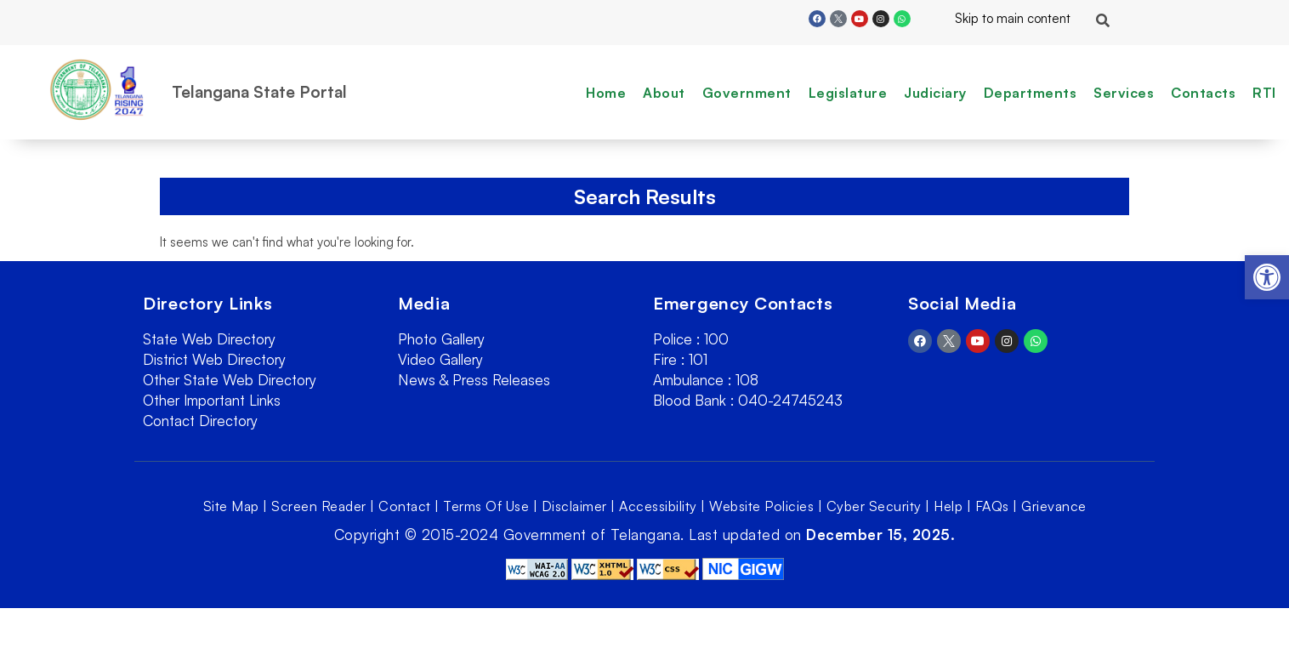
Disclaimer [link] (574, 506)
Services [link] (1123, 92)
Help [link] (948, 506)
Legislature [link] (848, 92)
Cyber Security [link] (874, 506)
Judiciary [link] (935, 92)
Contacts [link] (1203, 92)
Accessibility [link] (658, 506)
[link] (1267, 277)
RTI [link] (1264, 92)
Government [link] (747, 92)
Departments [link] (1030, 92)
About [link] (664, 92)
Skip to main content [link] (999, 18)
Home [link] (606, 92)
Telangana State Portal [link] (259, 92)
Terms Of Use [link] (486, 506)
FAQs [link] (992, 506)
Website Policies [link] (761, 506)
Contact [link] (404, 506)
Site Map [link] (231, 506)
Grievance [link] (1054, 506)
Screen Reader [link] (318, 506)
